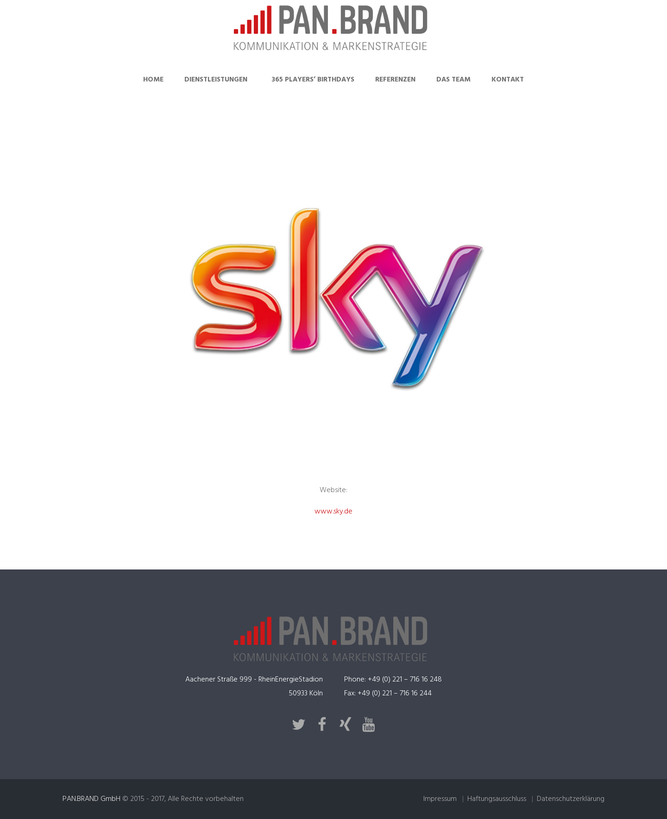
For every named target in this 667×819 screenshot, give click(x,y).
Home (153, 79)
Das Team (453, 79)
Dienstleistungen (215, 79)
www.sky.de (333, 512)
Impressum (440, 799)
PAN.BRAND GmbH (91, 799)
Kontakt (507, 79)
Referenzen (395, 79)
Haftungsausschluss (496, 799)
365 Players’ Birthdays (312, 79)
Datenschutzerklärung (570, 799)
